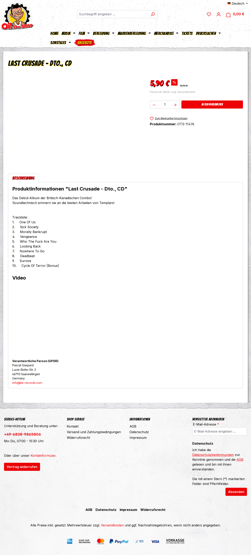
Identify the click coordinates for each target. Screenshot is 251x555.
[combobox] (112, 14)
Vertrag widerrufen (22, 467)
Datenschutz (139, 432)
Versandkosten (112, 525)
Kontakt (72, 426)
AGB (133, 426)
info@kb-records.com (27, 382)
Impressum (138, 438)
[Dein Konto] (218, 14)
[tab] (23, 178)
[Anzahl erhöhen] (175, 104)
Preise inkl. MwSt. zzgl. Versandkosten (172, 91)
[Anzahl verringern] (154, 104)
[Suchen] (152, 14)
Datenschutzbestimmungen (213, 455)
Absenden (236, 492)
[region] (75, 120)
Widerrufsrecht (78, 438)
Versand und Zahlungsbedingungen (94, 432)
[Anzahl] (165, 104)
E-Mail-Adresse (206, 424)
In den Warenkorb (212, 104)
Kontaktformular (43, 456)
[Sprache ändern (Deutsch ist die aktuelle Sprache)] (237, 3)
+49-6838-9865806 (22, 434)
